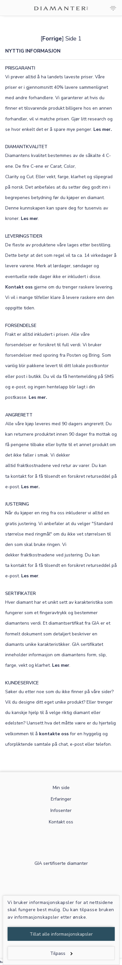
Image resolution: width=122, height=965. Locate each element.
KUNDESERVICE (22, 683)
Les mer (29, 218)
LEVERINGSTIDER (23, 236)
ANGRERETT (19, 415)
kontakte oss (54, 734)
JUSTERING (17, 504)
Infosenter (61, 810)
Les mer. (102, 129)
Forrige (52, 38)
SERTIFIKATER (20, 593)
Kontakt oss (19, 287)
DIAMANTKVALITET (26, 147)
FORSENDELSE (20, 325)
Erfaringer (61, 799)
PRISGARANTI (20, 68)
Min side (61, 788)
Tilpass (61, 953)
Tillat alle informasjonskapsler (61, 934)
